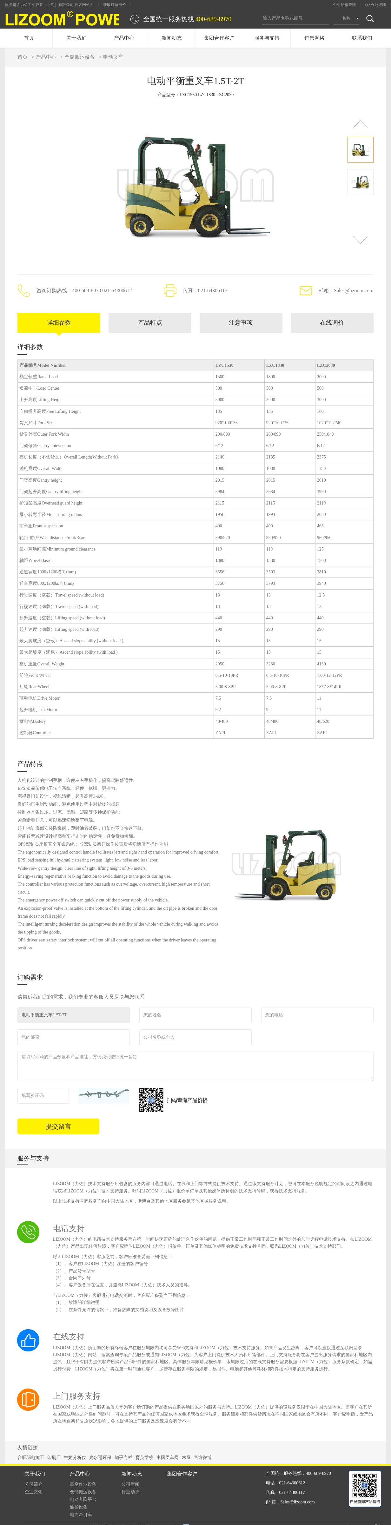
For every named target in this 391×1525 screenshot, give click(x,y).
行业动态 (130, 1492)
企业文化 (34, 1492)
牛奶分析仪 (75, 1458)
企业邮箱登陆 (344, 5)
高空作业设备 (83, 1485)
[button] (360, 124)
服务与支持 (267, 38)
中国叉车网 (167, 1458)
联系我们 (362, 38)
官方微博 (203, 1458)
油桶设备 (79, 1508)
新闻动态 (172, 38)
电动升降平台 (83, 1500)
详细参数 (59, 323)
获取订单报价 (114, 5)
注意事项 (241, 323)
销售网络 (314, 38)
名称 (346, 18)
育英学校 (144, 1458)
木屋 (186, 1458)
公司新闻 (130, 1485)
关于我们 (76, 38)
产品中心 (124, 38)
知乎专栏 (123, 1458)
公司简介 (34, 1485)
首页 (29, 38)
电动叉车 (113, 57)
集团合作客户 (219, 38)
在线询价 (332, 323)
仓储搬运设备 (79, 57)
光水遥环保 (100, 1458)
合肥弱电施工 (30, 1458)
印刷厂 (54, 1458)
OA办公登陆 (375, 5)
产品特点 (150, 323)
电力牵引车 (81, 1515)
